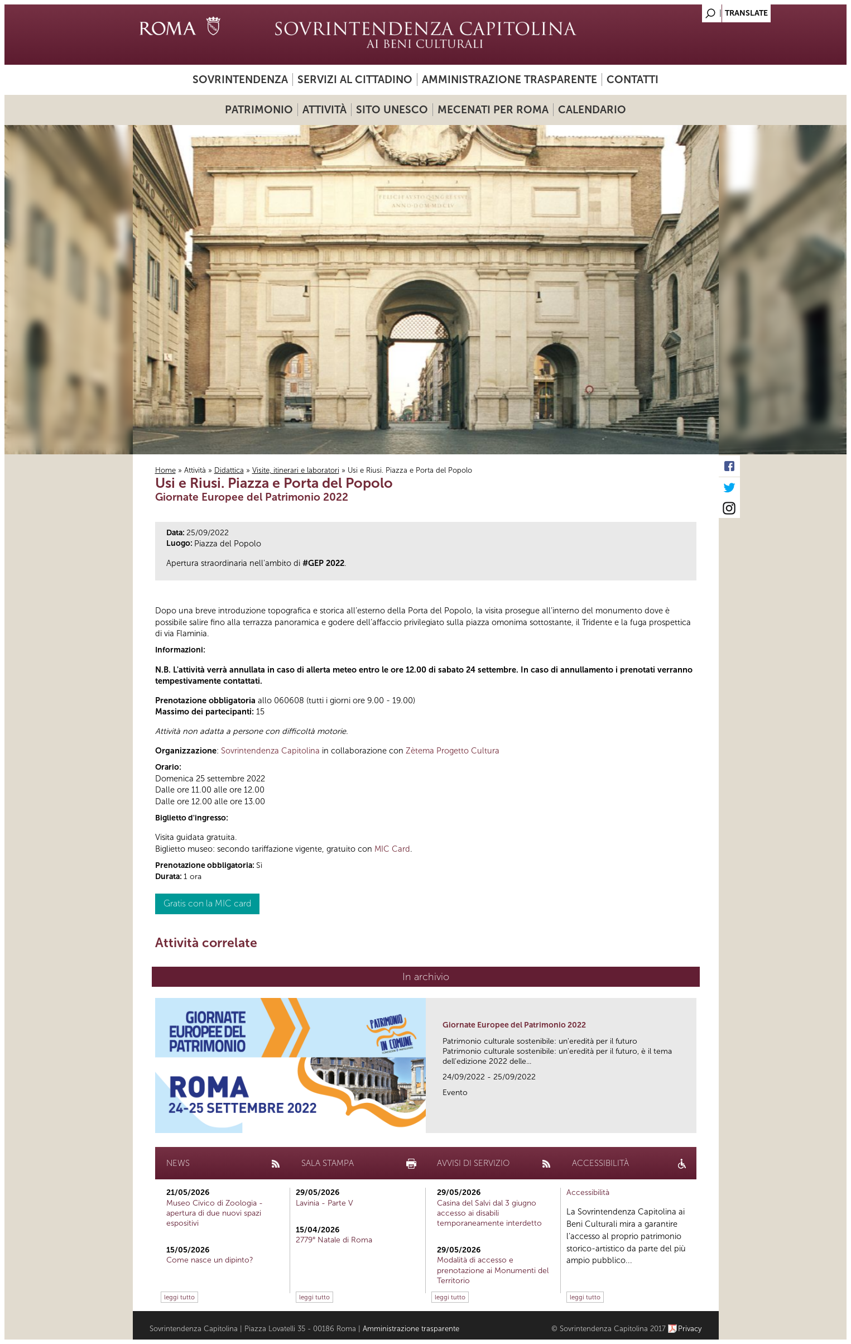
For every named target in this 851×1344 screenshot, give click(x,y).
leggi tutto (179, 1297)
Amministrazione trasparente (509, 79)
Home (165, 470)
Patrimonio (259, 109)
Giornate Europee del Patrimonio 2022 (514, 1025)
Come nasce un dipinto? (209, 1260)
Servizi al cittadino (354, 79)
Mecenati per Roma (493, 109)
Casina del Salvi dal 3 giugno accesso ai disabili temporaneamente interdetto (489, 1213)
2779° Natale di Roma (334, 1240)
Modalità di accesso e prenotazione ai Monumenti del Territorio (493, 1270)
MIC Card (392, 849)
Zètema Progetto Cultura (452, 751)
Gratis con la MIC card (207, 903)
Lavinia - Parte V (324, 1203)
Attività (324, 109)
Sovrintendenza (240, 79)
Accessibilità (587, 1192)
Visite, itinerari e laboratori (295, 470)
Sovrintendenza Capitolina (270, 751)
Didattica (229, 470)
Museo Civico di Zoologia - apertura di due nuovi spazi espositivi (214, 1213)
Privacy (690, 1328)
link (692, 1121)
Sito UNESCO (392, 109)
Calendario (592, 109)
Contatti (632, 79)
